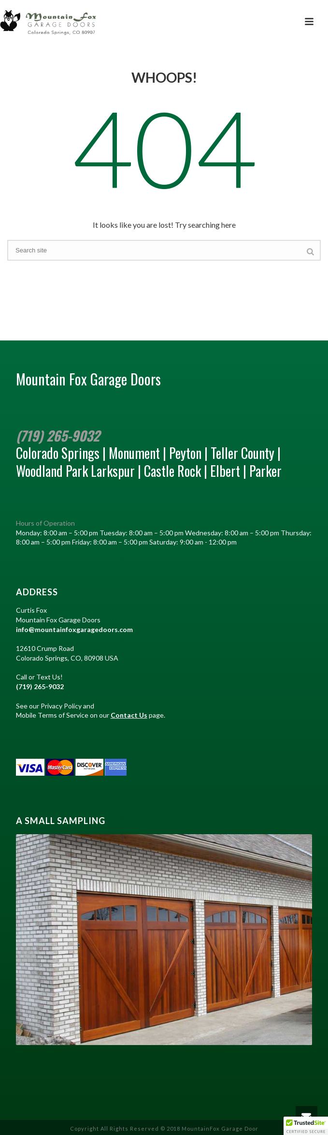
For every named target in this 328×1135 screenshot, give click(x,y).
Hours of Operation (45, 523)
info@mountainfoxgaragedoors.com (74, 629)
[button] (306, 1126)
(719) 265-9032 (58, 435)
